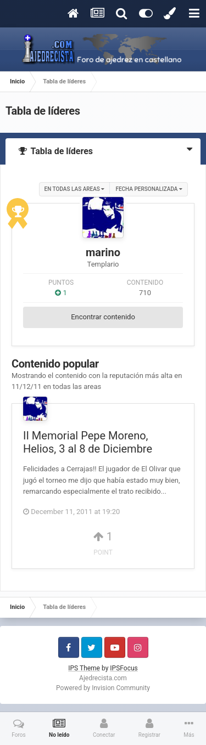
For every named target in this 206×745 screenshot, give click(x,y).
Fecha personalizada (148, 189)
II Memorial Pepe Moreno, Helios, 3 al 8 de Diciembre (87, 442)
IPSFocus (123, 668)
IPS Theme (84, 668)
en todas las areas (74, 189)
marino (103, 252)
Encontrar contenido (103, 317)
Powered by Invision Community (103, 688)
